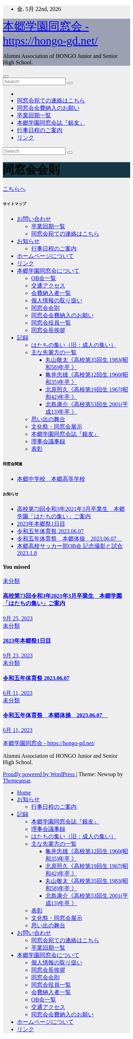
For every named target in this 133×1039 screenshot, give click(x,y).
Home (24, 793)
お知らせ (28, 241)
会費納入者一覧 (51, 293)
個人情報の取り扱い (56, 300)
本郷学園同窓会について (48, 271)
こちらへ (14, 189)
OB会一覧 (43, 278)
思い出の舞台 (48, 419)
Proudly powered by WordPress (39, 774)
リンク (25, 138)
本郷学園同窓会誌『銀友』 (51, 123)
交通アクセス (48, 286)
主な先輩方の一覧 (54, 352)
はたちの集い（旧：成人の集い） (73, 345)
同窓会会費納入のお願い (48, 108)
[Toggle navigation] (6, 76)
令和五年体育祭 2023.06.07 (50, 531)
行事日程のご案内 (39, 130)
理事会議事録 (48, 441)
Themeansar (16, 781)
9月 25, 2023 (18, 618)
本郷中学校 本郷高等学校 (51, 479)
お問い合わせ (34, 219)
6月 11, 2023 (17, 693)
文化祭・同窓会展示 (56, 427)
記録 (22, 338)
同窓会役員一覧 (51, 323)
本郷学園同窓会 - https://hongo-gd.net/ (49, 743)
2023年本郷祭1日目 (41, 524)
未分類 (11, 581)
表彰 (37, 449)
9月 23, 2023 (18, 656)
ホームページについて (45, 256)
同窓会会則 (45, 308)
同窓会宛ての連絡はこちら (51, 101)
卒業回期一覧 (34, 115)
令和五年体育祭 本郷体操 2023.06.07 (69, 539)
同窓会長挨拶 (48, 330)
